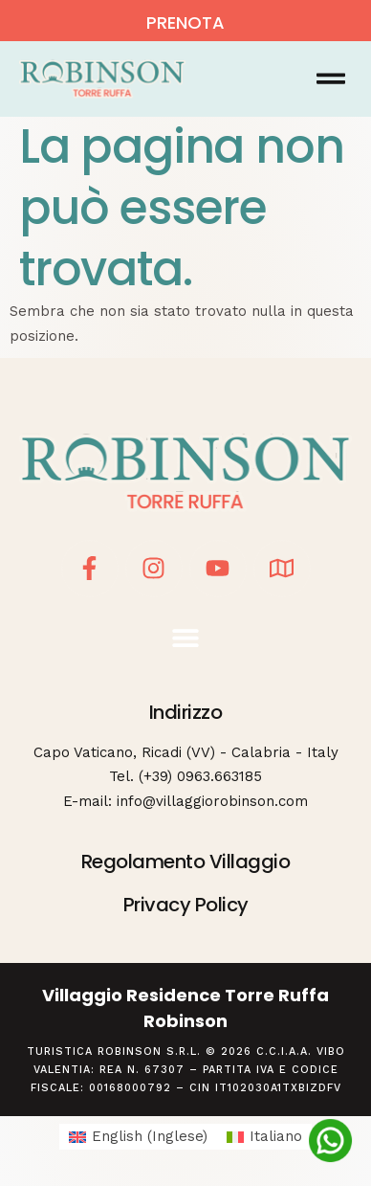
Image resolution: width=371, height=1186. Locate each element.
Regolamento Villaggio (186, 861)
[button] (330, 79)
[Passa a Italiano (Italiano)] (264, 1137)
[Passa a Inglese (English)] (138, 1137)
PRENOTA (185, 22)
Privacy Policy (186, 904)
